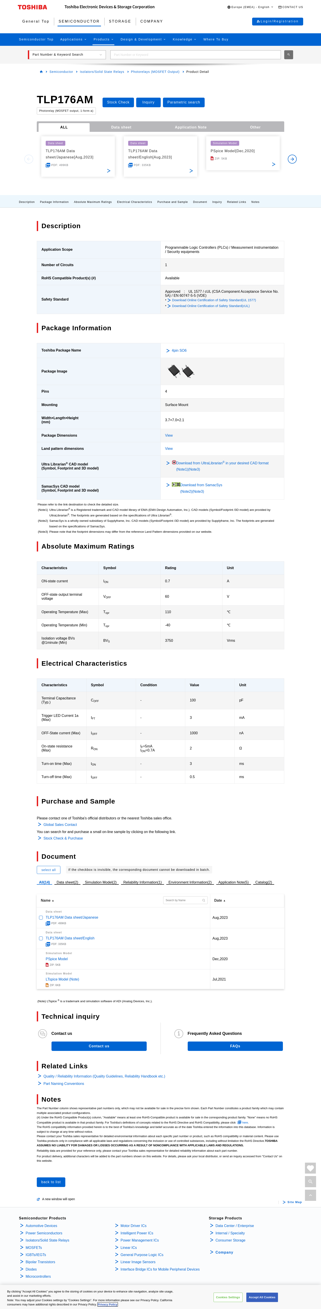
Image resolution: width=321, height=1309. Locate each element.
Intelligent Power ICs (137, 1233)
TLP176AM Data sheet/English (70, 938)
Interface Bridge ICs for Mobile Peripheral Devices (160, 1269)
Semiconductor (61, 72)
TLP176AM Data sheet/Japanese (72, 917)
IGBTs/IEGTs (36, 1255)
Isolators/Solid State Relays (102, 72)
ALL (64, 127)
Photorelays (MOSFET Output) (155, 72)
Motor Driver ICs (133, 1226)
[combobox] (195, 54)
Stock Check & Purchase (63, 838)
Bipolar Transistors (40, 1262)
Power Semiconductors (44, 1233)
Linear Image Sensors (138, 1262)
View (169, 435)
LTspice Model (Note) (62, 979)
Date (218, 900)
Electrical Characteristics (134, 202)
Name (46, 900)
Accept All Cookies (262, 1297)
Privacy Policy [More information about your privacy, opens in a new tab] (107, 1305)
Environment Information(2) (190, 882)
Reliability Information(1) (142, 882)
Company (224, 1252)
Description (27, 202)
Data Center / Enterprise (235, 1226)
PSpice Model (57, 959)
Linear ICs (129, 1248)
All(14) (44, 882)
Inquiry (217, 202)
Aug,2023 (220, 918)
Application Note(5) (233, 882)
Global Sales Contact (60, 825)
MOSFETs (34, 1248)
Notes (255, 202)
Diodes (31, 1269)
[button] (250, 7)
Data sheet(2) (67, 882)
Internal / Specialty (230, 1233)
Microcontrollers (38, 1276)
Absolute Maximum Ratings (93, 202)
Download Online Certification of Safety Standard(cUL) (211, 306)
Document (200, 202)
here (245, 1122)
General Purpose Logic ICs (142, 1255)
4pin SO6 (179, 350)
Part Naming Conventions (63, 1084)
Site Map (295, 1202)
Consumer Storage (230, 1240)
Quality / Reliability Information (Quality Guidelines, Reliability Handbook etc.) (104, 1076)
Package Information (54, 202)
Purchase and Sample (172, 202)
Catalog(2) (263, 882)
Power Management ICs (140, 1240)
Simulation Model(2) (101, 882)
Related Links (236, 202)
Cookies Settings (228, 1297)
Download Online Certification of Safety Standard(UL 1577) (214, 300)
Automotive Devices (41, 1226)
